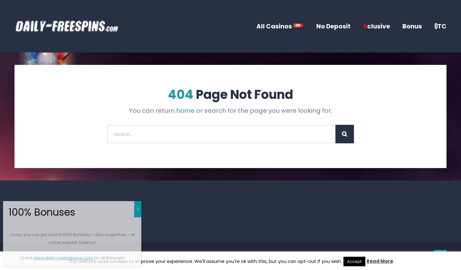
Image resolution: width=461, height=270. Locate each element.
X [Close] (138, 209)
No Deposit (333, 26)
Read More (380, 261)
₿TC (440, 26)
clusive (376, 26)
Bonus (412, 26)
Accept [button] (354, 261)
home (185, 110)
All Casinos (280, 26)
